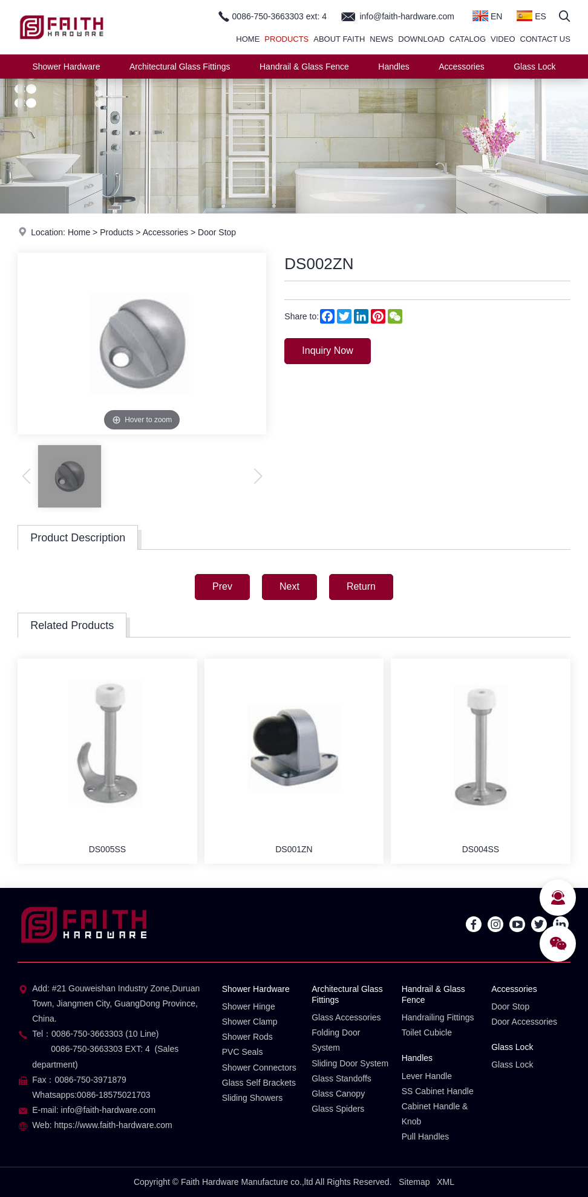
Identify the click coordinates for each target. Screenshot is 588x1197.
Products (286, 39)
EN (487, 15)
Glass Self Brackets (259, 1083)
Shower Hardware (66, 66)
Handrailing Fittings (438, 1017)
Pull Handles (425, 1136)
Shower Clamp (250, 1021)
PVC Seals (242, 1052)
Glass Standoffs (341, 1078)
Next (289, 586)
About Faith (339, 39)
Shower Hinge (248, 1006)
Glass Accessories (346, 1017)
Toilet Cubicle (427, 1032)
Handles (393, 66)
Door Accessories (524, 1021)
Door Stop (217, 232)
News (381, 39)
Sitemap (414, 1182)
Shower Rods (247, 1037)
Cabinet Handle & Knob (435, 1113)
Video (503, 39)
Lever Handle (427, 1076)
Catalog (467, 39)
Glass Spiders (338, 1109)
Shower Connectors (259, 1067)
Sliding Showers (252, 1098)
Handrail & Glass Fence (304, 66)
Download (421, 39)
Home (248, 39)
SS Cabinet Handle (438, 1091)
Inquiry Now (327, 350)
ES (531, 15)
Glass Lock (534, 66)
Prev (222, 586)
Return (361, 586)
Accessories (461, 66)
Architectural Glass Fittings (179, 66)
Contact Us (545, 39)
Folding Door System (336, 1040)
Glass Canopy (338, 1093)
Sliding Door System (350, 1063)
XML (445, 1182)
